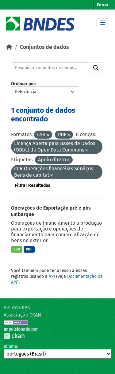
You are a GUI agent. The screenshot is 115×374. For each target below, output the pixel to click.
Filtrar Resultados (32, 185)
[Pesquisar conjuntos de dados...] (49, 67)
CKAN (14, 336)
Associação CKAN (22, 315)
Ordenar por (23, 83)
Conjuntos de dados (44, 47)
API (52, 276)
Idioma (10, 346)
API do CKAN (17, 307)
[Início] (9, 47)
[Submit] (96, 67)
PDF (29, 249)
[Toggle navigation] (102, 22)
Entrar (102, 4)
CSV (16, 249)
